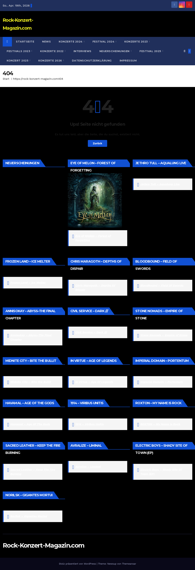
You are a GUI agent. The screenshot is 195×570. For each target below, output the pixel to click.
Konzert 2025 (18, 60)
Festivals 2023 (19, 51)
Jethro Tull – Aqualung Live (160, 184)
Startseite (25, 41)
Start (6, 78)
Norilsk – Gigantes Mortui (28, 516)
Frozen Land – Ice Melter (28, 282)
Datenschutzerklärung (92, 60)
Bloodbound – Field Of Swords (161, 285)
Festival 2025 (151, 51)
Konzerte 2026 (50, 60)
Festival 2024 (104, 41)
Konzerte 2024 (71, 41)
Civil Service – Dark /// (91, 332)
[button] (184, 51)
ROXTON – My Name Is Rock (160, 424)
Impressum (128, 60)
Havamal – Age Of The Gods (30, 424)
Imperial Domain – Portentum (161, 382)
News (46, 41)
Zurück (97, 143)
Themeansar (129, 563)
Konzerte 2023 (136, 41)
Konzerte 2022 (52, 51)
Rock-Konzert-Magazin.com (43, 545)
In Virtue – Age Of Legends (94, 382)
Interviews (82, 51)
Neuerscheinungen (114, 51)
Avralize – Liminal (88, 466)
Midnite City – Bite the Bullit (30, 382)
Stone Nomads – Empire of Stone (163, 335)
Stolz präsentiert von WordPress (78, 563)
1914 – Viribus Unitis (89, 424)
